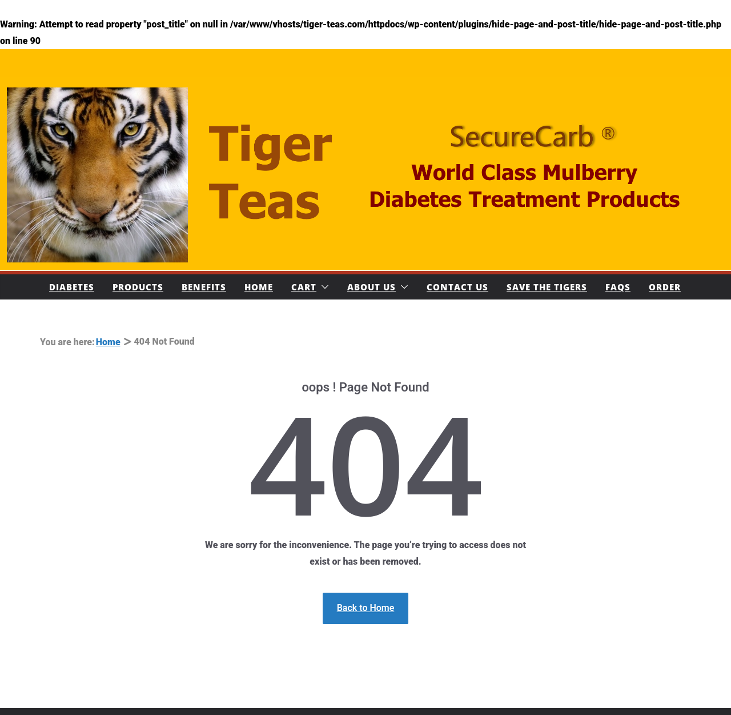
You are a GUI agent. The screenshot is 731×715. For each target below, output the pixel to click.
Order (665, 287)
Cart (303, 287)
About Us (371, 287)
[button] (322, 287)
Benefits (204, 287)
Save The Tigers (547, 287)
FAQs (617, 287)
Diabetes (71, 287)
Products (138, 287)
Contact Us (457, 287)
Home (258, 287)
